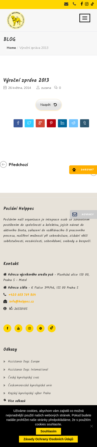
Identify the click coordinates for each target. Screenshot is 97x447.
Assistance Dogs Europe (24, 361)
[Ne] (91, 426)
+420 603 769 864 (22, 294)
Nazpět (48, 105)
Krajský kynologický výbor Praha (29, 393)
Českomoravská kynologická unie (30, 385)
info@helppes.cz (21, 301)
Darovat (87, 170)
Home (11, 48)
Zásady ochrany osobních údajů (48, 439)
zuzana (46, 88)
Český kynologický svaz (23, 377)
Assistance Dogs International (28, 369)
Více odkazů (16, 401)
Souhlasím (48, 431)
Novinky (88, 214)
